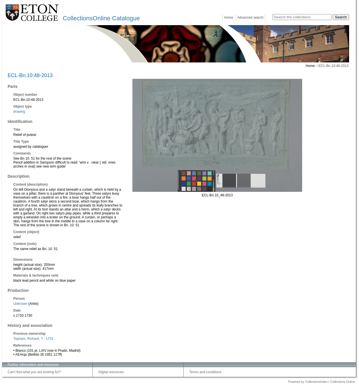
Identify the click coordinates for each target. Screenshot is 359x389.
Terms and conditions (205, 372)
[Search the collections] (302, 17)
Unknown (20, 304)
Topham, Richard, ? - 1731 (33, 339)
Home (228, 17)
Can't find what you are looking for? (34, 372)
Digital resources (111, 372)
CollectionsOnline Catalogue (101, 18)
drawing (19, 112)
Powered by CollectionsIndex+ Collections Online (321, 381)
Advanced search (250, 17)
